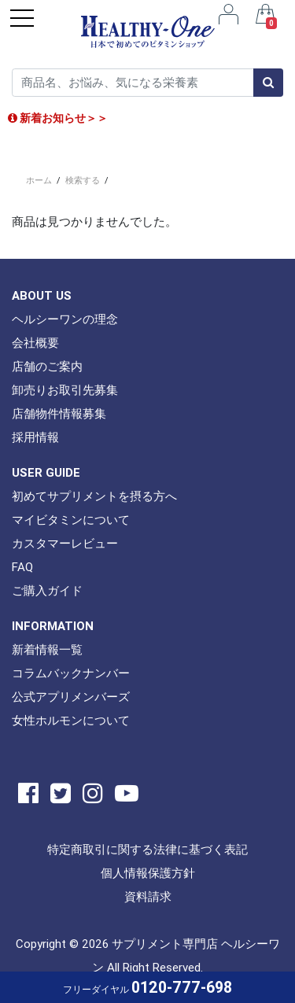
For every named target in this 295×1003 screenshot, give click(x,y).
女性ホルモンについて (71, 720)
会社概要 (35, 342)
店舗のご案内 (47, 366)
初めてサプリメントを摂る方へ (94, 496)
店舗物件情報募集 (59, 413)
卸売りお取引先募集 (65, 389)
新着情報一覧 (47, 649)
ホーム (39, 180)
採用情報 (35, 437)
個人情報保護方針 (148, 872)
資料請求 (147, 896)
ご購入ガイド (47, 590)
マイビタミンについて (71, 519)
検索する (82, 180)
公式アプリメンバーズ (71, 696)
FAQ (22, 566)
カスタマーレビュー (65, 543)
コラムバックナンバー (71, 673)
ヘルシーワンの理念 (65, 319)
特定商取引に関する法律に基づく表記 (147, 849)
